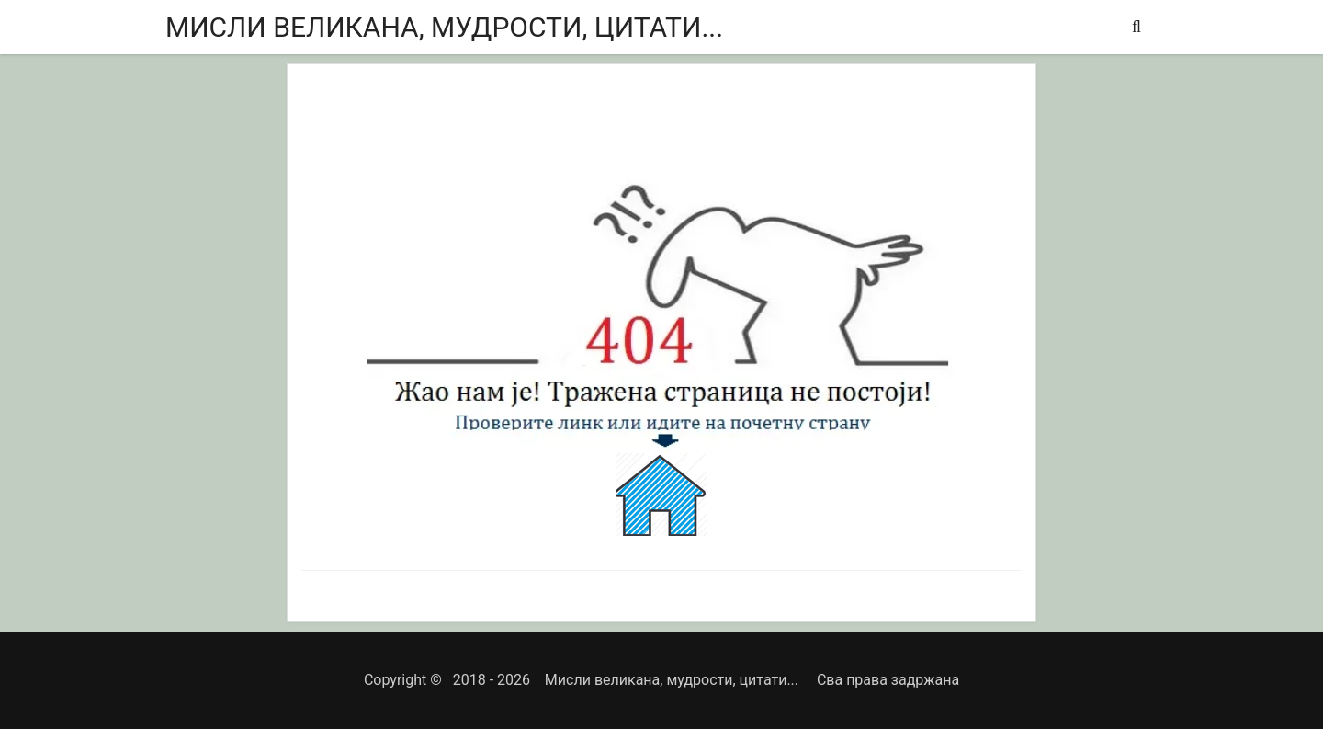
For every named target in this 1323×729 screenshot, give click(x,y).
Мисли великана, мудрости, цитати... (444, 27)
